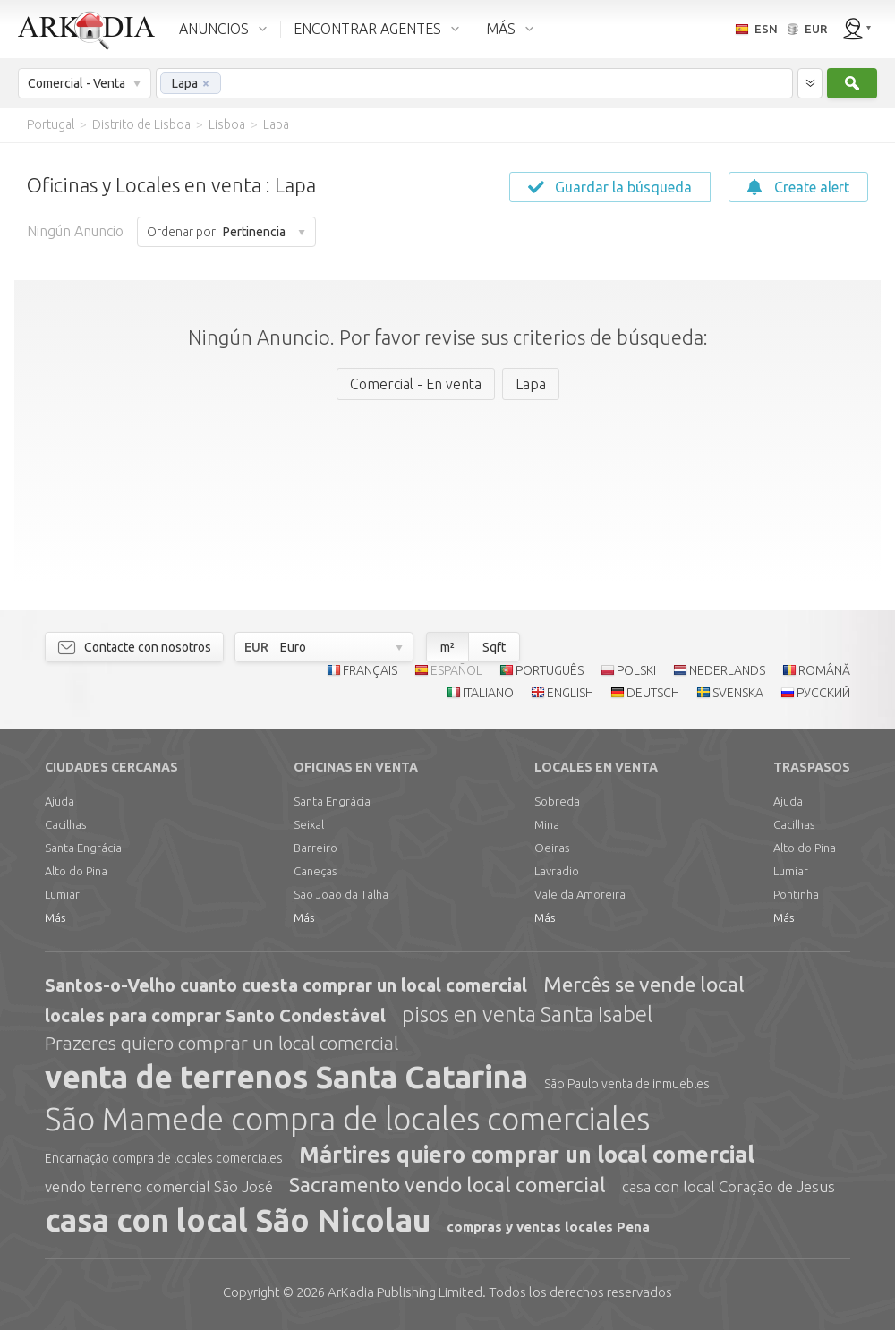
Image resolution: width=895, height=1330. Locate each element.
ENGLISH (570, 693)
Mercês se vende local (644, 984)
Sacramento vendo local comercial (447, 1184)
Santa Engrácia (83, 847)
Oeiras (551, 847)
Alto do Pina (76, 871)
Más (55, 917)
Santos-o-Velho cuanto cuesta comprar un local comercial (286, 985)
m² (447, 647)
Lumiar (62, 894)
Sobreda (557, 801)
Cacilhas (65, 824)
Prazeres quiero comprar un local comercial (221, 1042)
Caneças (315, 871)
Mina (546, 824)
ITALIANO (488, 693)
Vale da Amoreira (580, 894)
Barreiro (315, 847)
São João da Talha (341, 894)
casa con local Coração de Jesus (728, 1186)
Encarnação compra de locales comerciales (164, 1158)
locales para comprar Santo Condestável (215, 1015)
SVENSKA (737, 693)
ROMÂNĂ (824, 670)
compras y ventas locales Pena (548, 1226)
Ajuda (59, 801)
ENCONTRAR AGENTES (367, 29)
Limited (405, 1292)
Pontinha (796, 894)
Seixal (309, 824)
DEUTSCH (652, 693)
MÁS (501, 29)
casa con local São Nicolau (237, 1220)
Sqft (494, 647)
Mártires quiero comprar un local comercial (526, 1154)
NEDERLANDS (727, 670)
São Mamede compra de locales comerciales (347, 1119)
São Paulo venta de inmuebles (627, 1084)
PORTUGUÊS (550, 670)
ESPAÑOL (456, 670)
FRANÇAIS (370, 670)
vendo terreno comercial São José (159, 1186)
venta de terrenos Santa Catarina (286, 1077)
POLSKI (636, 670)
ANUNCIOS (214, 29)
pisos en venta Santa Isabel (527, 1014)
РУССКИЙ (823, 693)
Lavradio (556, 871)
